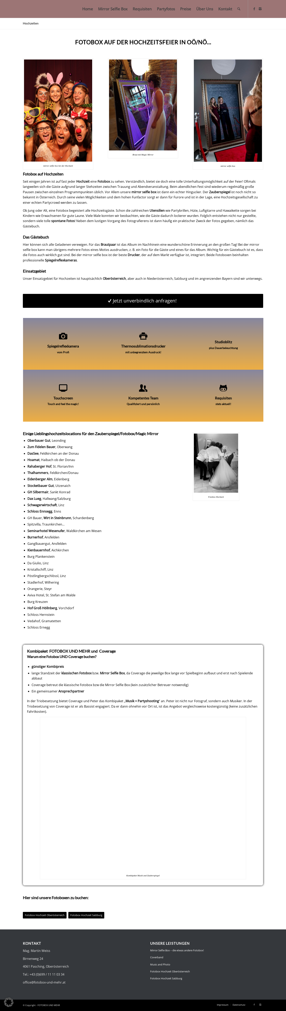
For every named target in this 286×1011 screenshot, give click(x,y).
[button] (8, 1002)
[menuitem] (88, 9)
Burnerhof (35, 537)
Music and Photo (160, 964)
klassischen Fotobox (76, 673)
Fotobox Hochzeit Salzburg (166, 978)
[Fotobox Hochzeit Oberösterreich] (45, 915)
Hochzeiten (31, 23)
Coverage (107, 651)
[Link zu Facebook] (254, 9)
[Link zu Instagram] (260, 9)
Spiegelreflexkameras (61, 260)
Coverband (156, 957)
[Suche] (239, 9)
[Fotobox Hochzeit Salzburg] (86, 915)
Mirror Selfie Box (112, 673)
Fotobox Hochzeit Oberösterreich (170, 971)
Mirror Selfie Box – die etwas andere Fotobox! (177, 950)
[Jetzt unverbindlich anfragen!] (143, 301)
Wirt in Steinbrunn (57, 518)
